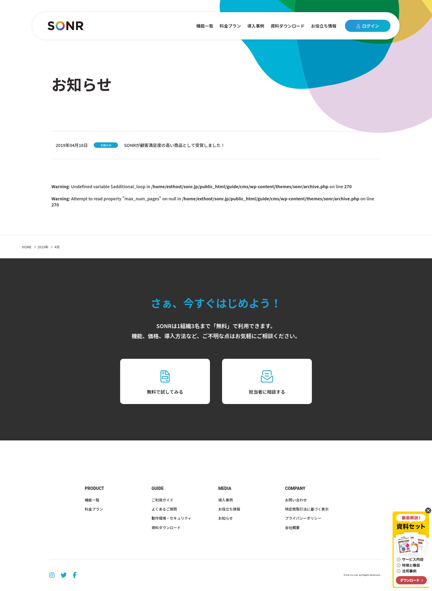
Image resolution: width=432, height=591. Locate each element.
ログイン (367, 26)
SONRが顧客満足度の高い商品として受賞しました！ (174, 145)
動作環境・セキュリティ (171, 518)
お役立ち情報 (323, 26)
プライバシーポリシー (303, 518)
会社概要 (292, 527)
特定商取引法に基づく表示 (307, 508)
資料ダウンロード (288, 26)
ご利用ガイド (163, 499)
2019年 (43, 246)
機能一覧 (204, 26)
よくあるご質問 (164, 508)
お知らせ (225, 518)
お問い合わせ (296, 499)
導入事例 (255, 26)
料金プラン (230, 26)
